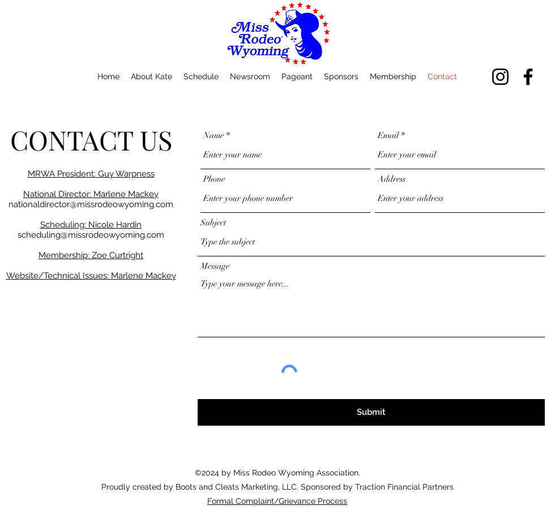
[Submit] (371, 412)
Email (388, 135)
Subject (213, 222)
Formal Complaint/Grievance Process (277, 500)
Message (214, 266)
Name (213, 135)
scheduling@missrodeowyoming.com (91, 235)
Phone (214, 179)
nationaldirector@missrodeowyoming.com (90, 204)
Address (391, 179)
